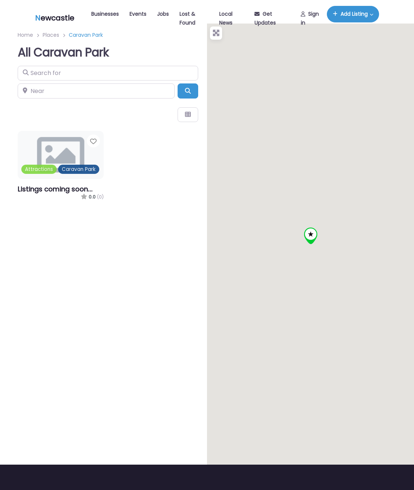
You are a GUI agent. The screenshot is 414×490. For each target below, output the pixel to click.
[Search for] (108, 73)
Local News (225, 18)
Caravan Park (79, 169)
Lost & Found (187, 18)
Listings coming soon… (55, 189)
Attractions (39, 169)
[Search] (188, 90)
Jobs (163, 14)
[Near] (96, 90)
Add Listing (350, 14)
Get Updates (265, 18)
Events (137, 14)
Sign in (310, 18)
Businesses (105, 14)
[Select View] (188, 114)
